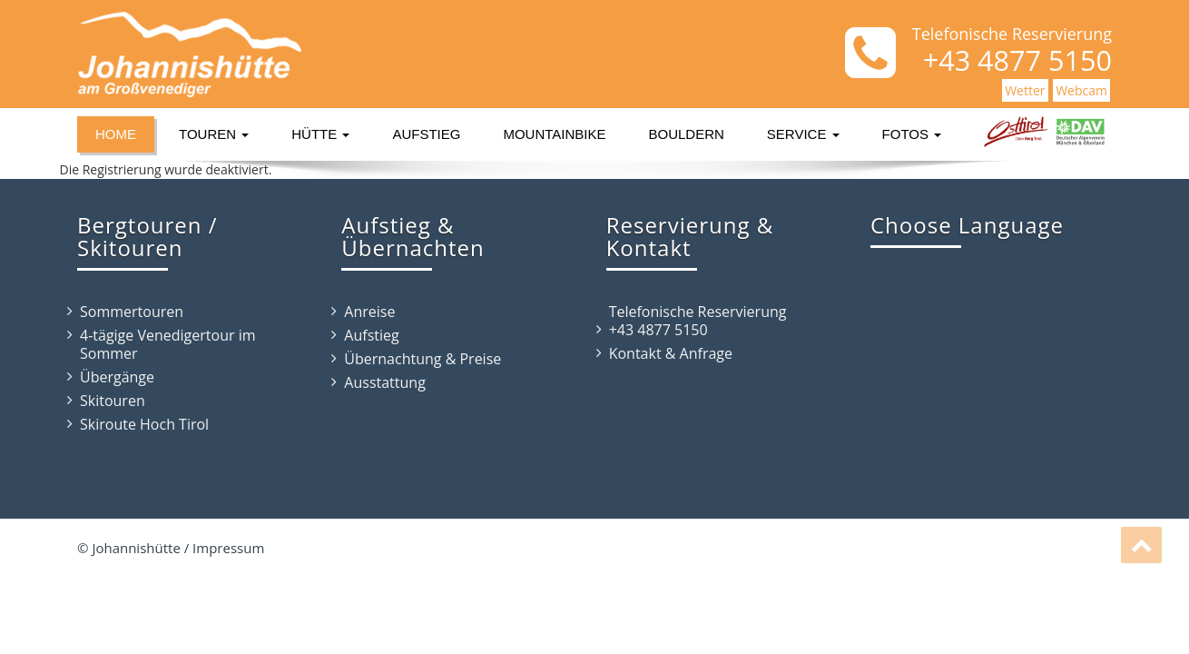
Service (803, 134)
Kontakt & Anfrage (670, 353)
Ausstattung (385, 382)
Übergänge (117, 377)
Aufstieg (426, 134)
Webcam (1081, 90)
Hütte (320, 134)
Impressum (228, 548)
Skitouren (112, 401)
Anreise (369, 312)
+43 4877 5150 (658, 330)
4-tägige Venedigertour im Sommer (168, 344)
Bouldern (686, 134)
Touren (214, 134)
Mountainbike (554, 134)
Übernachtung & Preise (422, 359)
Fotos (912, 134)
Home (115, 134)
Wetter (1025, 90)
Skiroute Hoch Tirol (144, 424)
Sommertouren (131, 312)
